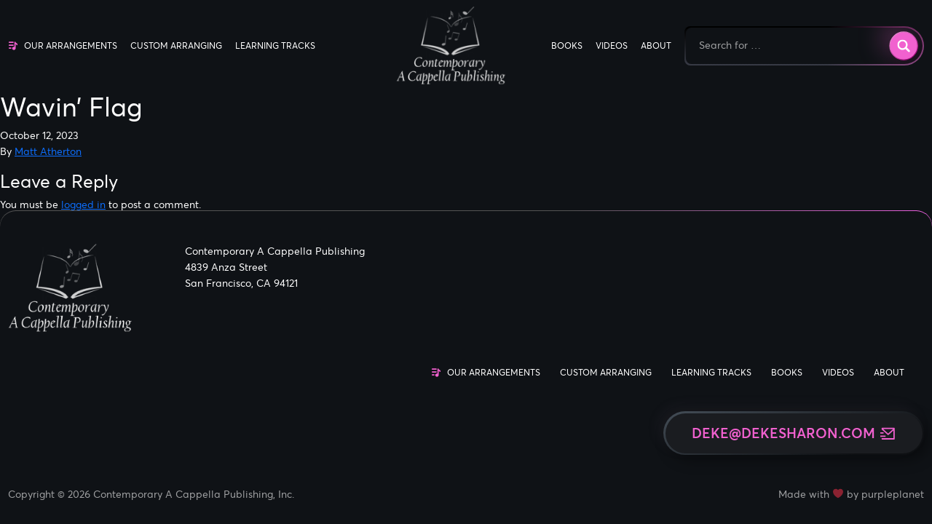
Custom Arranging (176, 46)
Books (566, 46)
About (656, 46)
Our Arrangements (70, 46)
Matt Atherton (48, 151)
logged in (83, 204)
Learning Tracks (275, 46)
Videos (612, 46)
